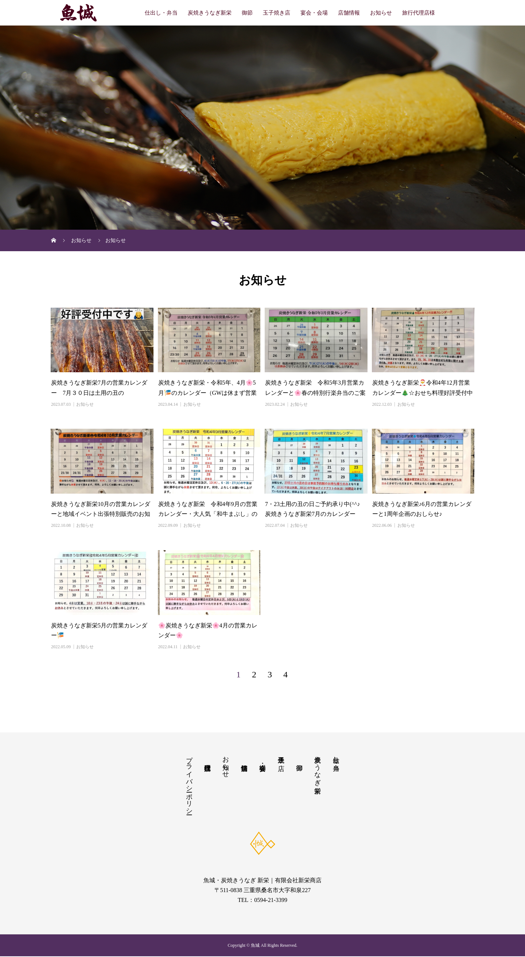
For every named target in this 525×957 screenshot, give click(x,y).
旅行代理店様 (418, 13)
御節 (247, 13)
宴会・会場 (314, 13)
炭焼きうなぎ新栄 (210, 13)
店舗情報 (349, 13)
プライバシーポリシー (189, 782)
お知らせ (381, 13)
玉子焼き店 (276, 13)
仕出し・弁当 (161, 13)
